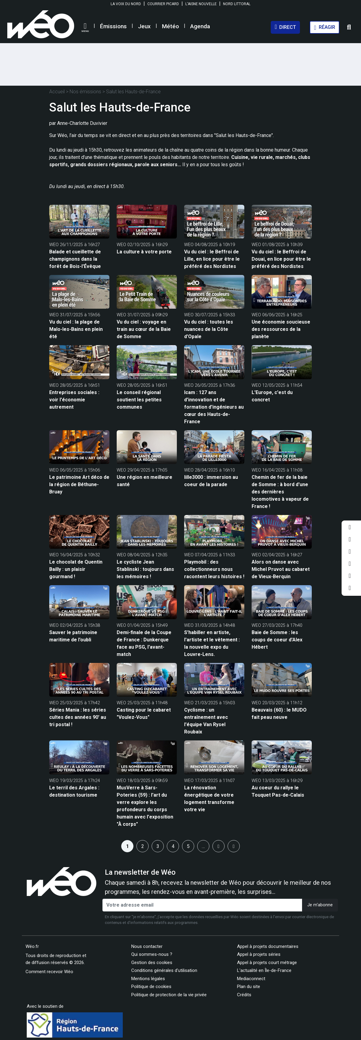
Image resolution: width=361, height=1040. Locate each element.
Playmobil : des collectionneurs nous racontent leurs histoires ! (214, 569)
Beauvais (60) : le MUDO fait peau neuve (279, 713)
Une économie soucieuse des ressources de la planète (281, 329)
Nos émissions (85, 91)
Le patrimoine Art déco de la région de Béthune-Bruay (79, 484)
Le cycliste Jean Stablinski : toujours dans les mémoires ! (145, 569)
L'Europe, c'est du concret (272, 396)
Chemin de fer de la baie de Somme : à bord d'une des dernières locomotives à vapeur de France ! (280, 491)
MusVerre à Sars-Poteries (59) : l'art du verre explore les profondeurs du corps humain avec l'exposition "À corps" (145, 806)
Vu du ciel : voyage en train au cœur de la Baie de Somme (144, 329)
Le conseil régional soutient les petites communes (139, 400)
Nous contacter (147, 946)
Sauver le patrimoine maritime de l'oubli (73, 636)
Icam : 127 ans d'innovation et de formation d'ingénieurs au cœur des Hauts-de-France (214, 407)
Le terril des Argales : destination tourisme (74, 791)
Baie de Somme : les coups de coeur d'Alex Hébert (277, 640)
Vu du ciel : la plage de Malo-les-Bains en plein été (76, 329)
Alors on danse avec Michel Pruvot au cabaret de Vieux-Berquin (281, 569)
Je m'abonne (320, 905)
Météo (170, 26)
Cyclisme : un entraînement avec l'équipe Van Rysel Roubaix (206, 721)
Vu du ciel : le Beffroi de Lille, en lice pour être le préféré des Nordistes (212, 259)
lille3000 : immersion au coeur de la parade (211, 480)
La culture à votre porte (144, 252)
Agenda (200, 26)
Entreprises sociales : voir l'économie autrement (74, 400)
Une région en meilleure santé (144, 480)
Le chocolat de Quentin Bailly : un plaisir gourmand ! (75, 569)
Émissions (113, 26)
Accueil (57, 91)
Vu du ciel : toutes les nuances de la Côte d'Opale (208, 329)
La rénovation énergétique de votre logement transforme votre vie (209, 798)
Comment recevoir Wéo (49, 971)
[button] (85, 27)
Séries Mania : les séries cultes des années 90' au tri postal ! (77, 717)
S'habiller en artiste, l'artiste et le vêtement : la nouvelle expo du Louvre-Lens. (212, 643)
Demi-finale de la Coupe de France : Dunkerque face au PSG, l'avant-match (144, 643)
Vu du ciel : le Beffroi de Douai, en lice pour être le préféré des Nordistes (281, 259)
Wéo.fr (32, 946)
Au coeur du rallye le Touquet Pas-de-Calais (278, 791)
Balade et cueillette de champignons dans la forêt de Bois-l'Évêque (75, 259)
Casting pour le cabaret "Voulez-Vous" (144, 713)
